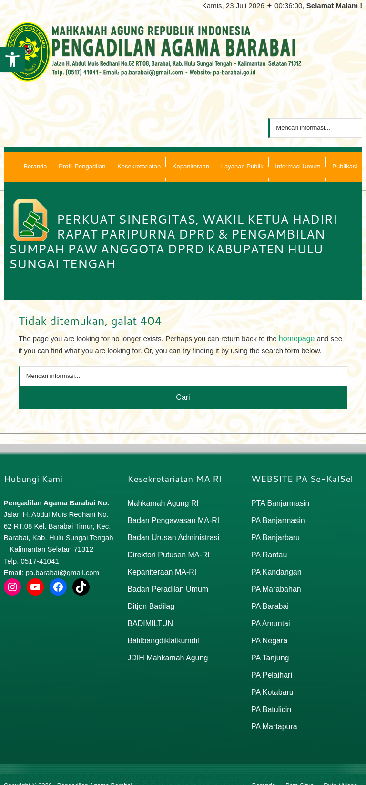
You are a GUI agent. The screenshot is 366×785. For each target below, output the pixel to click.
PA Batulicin (270, 699)
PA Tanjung (269, 650)
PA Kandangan (274, 568)
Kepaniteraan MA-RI (159, 568)
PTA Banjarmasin (278, 502)
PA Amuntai (269, 617)
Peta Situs (299, 773)
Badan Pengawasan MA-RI (170, 518)
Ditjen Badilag (149, 601)
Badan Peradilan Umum (165, 584)
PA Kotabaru (271, 683)
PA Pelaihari (270, 666)
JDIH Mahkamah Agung (165, 650)
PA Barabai (268, 601)
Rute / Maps (340, 773)
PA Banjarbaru (274, 535)
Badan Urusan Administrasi (170, 535)
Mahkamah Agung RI (160, 502)
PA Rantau (268, 551)
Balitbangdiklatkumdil (160, 633)
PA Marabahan (274, 584)
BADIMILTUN (148, 617)
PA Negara (268, 633)
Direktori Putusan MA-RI (165, 551)
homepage (296, 338)
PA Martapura (273, 715)
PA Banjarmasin (276, 518)
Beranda (263, 773)
